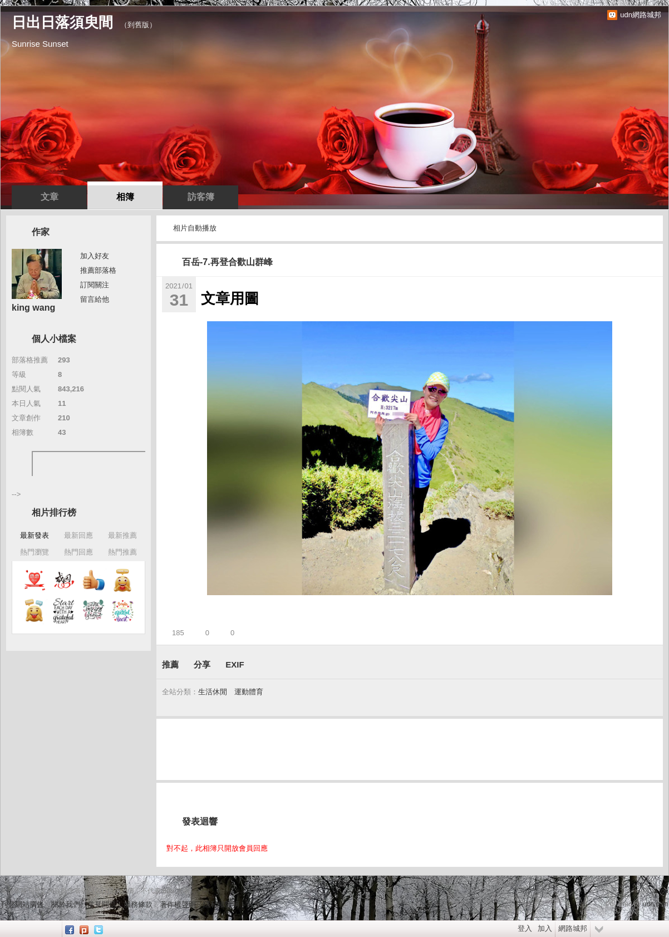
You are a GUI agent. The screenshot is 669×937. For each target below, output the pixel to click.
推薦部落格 (98, 270)
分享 (202, 664)
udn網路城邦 (640, 15)
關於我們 (65, 904)
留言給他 (94, 299)
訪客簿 (201, 197)
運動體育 (248, 692)
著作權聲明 (178, 904)
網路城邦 (572, 928)
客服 (254, 904)
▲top (660, 891)
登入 (525, 928)
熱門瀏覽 (34, 552)
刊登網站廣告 (22, 904)
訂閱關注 (94, 285)
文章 (49, 197)
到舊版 (138, 25)
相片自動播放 (195, 228)
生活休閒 (212, 692)
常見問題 (101, 904)
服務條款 (138, 904)
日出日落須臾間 (62, 22)
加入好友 (94, 256)
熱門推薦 (122, 552)
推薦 (170, 664)
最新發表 (34, 535)
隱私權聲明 (221, 904)
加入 (545, 928)
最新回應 (78, 535)
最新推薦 (122, 535)
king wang (33, 307)
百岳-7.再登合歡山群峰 (227, 262)
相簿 (125, 197)
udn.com (655, 904)
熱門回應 (78, 552)
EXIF (234, 664)
